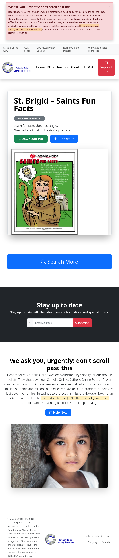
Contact (105, 536)
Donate (106, 542)
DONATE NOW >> (18, 32)
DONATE (90, 67)
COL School (27, 49)
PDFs (51, 67)
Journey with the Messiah (71, 49)
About (74, 67)
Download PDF (31, 139)
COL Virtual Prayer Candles (46, 49)
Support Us (106, 67)
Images (62, 67)
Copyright (93, 542)
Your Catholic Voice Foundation (97, 49)
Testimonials (91, 536)
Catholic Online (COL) (10, 49)
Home (40, 67)
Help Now (58, 412)
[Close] (109, 7)
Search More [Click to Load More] (59, 261)
